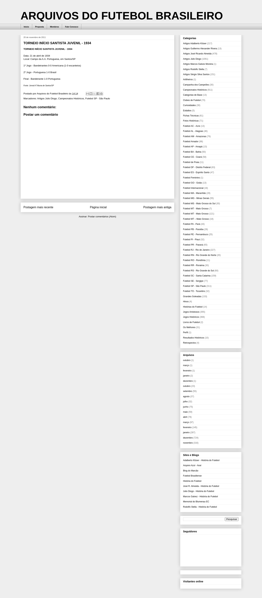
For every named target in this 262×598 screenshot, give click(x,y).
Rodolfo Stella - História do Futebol (200, 507)
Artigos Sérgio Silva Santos (196, 74)
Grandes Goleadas (192, 296)
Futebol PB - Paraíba (193, 229)
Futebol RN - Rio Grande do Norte (199, 255)
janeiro (186, 375)
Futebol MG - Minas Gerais (196, 198)
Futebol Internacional (193, 188)
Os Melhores (189, 327)
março (186, 365)
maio (185, 412)
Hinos (186, 301)
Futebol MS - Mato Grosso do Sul (199, 203)
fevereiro (187, 370)
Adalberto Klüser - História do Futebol (201, 460)
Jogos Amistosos (191, 312)
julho (185, 401)
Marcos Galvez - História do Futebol (200, 496)
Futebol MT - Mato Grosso (196, 208)
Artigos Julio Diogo (47, 98)
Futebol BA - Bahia (192, 152)
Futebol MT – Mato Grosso (196, 219)
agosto (186, 396)
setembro (187, 391)
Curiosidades (189, 105)
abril (185, 417)
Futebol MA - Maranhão (194, 193)
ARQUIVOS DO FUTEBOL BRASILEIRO (122, 16)
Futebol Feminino (191, 177)
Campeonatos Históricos (71, 98)
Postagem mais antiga (157, 207)
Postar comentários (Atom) (102, 216)
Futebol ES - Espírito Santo (196, 172)
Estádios (187, 110)
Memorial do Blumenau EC (196, 501)
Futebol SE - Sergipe (193, 281)
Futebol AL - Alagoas (193, 131)
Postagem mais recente (38, 207)
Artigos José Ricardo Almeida (197, 53)
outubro (186, 360)
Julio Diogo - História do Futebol (198, 491)
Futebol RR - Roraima (193, 265)
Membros (54, 27)
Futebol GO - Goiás (192, 183)
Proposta (39, 27)
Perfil (185, 332)
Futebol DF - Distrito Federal (197, 167)
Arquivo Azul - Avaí (192, 465)
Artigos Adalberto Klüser (195, 43)
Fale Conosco (71, 27)
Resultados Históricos (193, 337)
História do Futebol (192, 481)
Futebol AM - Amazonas (194, 136)
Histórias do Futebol (193, 307)
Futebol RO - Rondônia (194, 260)
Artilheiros (188, 79)
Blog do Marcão (190, 470)
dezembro (188, 381)
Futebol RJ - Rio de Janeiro (196, 250)
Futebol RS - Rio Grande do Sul (198, 270)
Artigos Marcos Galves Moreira (198, 64)
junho (185, 407)
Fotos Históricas (191, 120)
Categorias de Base (192, 95)
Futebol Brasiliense (192, 476)
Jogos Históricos (191, 317)
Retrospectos (189, 343)
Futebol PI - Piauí (191, 239)
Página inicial (98, 207)
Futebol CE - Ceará (192, 157)
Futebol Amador (191, 141)
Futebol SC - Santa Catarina (197, 275)
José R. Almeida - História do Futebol (201, 486)
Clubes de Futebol (192, 100)
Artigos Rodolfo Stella (193, 69)
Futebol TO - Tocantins (194, 291)
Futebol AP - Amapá (193, 146)
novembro (188, 443)
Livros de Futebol (191, 322)
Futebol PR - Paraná (193, 245)
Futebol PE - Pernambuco (195, 234)
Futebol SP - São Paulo (97, 98)
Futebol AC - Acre (191, 126)
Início (26, 27)
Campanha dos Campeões (196, 84)
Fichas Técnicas (191, 115)
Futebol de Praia (191, 162)
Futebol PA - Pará (191, 224)
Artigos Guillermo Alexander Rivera (200, 48)
